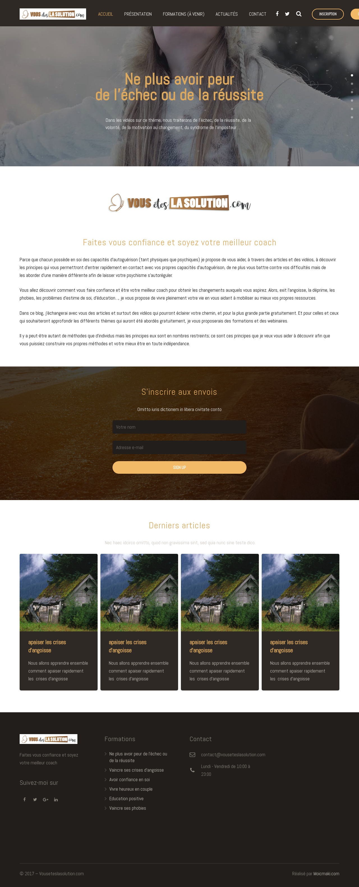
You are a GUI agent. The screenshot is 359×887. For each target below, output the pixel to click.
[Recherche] (298, 14)
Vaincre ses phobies (127, 808)
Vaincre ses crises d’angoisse (136, 770)
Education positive (126, 798)
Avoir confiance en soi (129, 779)
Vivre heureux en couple (131, 789)
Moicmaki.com (326, 873)
